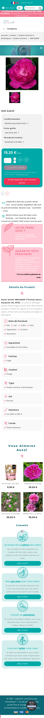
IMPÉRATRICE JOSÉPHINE (33, 514)
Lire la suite (22, 563)
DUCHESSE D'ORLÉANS (11, 514)
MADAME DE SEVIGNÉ (33, 483)
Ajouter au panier (17, 168)
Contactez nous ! (22, 174)
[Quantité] (7, 160)
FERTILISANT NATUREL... (11, 483)
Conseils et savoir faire (27, 3)
